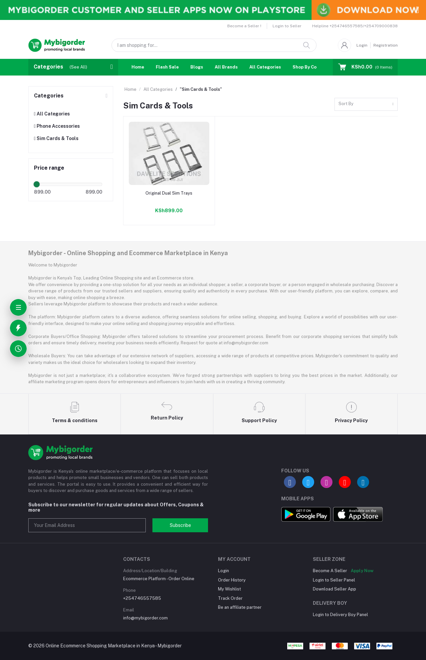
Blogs (196, 67)
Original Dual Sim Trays (168, 193)
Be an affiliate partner (240, 607)
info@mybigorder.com (145, 617)
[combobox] (366, 104)
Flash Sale (167, 67)
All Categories (265, 67)
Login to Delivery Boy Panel (340, 614)
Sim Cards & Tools (56, 138)
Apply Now (362, 570)
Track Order (230, 598)
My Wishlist (229, 588)
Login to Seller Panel (334, 580)
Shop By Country (310, 67)
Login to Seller (287, 26)
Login (361, 45)
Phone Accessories (57, 126)
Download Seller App (334, 588)
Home (137, 67)
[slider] (36, 184)
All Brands (226, 67)
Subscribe (180, 525)
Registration (385, 45)
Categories (49, 95)
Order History (232, 580)
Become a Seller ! (244, 26)
